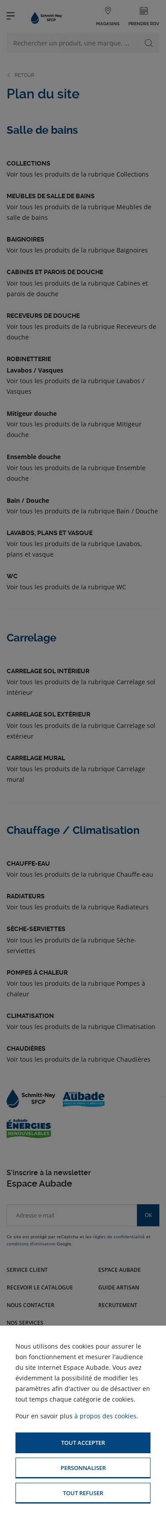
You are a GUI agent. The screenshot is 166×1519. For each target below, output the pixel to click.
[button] (83, 1442)
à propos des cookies (105, 1416)
